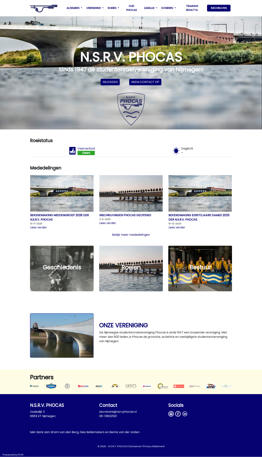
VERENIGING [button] (94, 8)
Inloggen (110, 82)
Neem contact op (145, 82)
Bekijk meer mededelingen (131, 235)
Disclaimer (135, 446)
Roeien (131, 267)
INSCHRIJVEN (219, 8)
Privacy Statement (153, 446)
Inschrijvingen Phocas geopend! (125, 215)
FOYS (20, 454)
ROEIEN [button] (112, 8)
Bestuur (200, 267)
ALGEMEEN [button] (73, 8)
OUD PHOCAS (131, 8)
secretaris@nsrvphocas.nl (118, 412)
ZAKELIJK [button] (149, 8)
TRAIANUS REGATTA (192, 8)
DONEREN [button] (167, 8)
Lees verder (38, 227)
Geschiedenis (62, 267)
